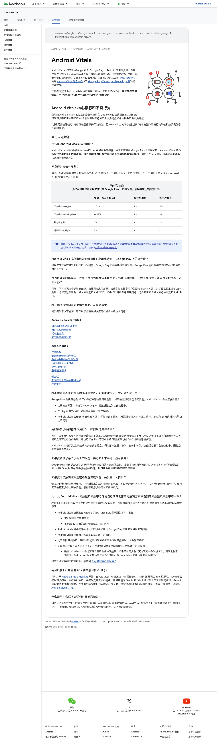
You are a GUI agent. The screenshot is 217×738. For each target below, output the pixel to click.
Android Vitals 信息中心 (70, 81)
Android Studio (203, 3)
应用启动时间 (58, 366)
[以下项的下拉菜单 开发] (84, 3)
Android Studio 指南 (169, 731)
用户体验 (38, 19)
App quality (12, 12)
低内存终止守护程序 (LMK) (66, 380)
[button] (20, 40)
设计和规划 (78, 49)
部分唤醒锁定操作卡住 (63, 355)
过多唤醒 (56, 352)
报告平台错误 (194, 731)
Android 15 (136, 731)
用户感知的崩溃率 (61, 330)
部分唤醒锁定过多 (61, 337)
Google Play (98, 3)
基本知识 (36, 3)
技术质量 (106, 49)
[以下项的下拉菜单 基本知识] (45, 3)
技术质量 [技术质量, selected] (56, 19)
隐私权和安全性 (76, 19)
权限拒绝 (56, 384)
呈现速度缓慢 (58, 370)
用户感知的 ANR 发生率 (64, 326)
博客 (123, 3)
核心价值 (21, 19)
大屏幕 (105, 731)
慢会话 (55, 376)
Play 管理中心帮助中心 (103, 561)
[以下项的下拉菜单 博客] (129, 3)
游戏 (76, 731)
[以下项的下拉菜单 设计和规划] (68, 3)
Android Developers (60, 49)
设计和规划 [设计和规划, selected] (58, 3)
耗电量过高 (57, 333)
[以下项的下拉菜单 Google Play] (109, 3)
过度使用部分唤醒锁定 (106, 247)
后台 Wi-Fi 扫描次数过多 (64, 359)
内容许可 (75, 621)
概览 (6, 19)
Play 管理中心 (127, 77)
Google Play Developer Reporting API (109, 81)
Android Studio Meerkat (75, 576)
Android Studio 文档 (62, 587)
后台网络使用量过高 (62, 363)
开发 (78, 3)
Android (49, 731)
